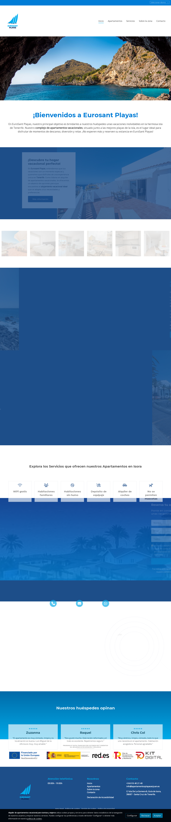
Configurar (132, 815)
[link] (13, 21)
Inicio (89, 783)
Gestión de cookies (88, 808)
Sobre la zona (93, 789)
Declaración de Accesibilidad (100, 797)
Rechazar (145, 815)
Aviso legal (59, 808)
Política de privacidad (106, 808)
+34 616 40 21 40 (134, 783)
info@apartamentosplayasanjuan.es (143, 786)
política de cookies (34, 818)
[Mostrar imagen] (85, 752)
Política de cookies (72, 808)
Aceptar (157, 815)
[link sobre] (26, 792)
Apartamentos (93, 786)
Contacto (91, 792)
